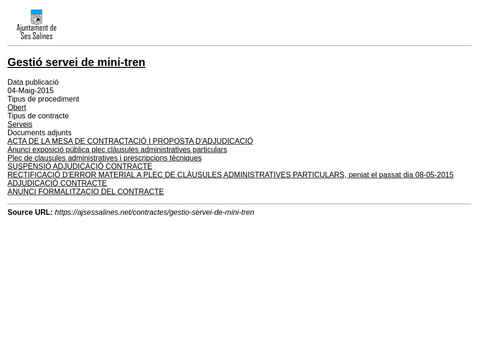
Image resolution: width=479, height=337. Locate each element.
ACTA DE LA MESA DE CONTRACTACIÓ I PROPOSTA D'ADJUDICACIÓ (130, 141)
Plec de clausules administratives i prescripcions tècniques (104, 158)
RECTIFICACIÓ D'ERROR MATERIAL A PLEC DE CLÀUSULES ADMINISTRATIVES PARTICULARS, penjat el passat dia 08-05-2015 (230, 175)
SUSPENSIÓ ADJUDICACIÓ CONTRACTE (79, 166)
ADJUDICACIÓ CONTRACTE (57, 183)
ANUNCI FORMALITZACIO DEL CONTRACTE (85, 192)
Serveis (19, 124)
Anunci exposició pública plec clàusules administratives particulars (117, 150)
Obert (16, 107)
